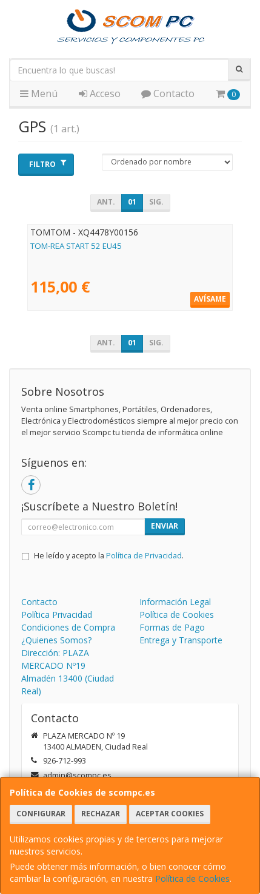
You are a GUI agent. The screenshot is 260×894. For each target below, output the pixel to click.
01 (132, 202)
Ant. (106, 202)
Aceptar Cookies (170, 813)
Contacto (168, 93)
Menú (39, 93)
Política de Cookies (192, 878)
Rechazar (100, 813)
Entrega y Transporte (180, 640)
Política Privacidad (56, 614)
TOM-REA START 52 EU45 (76, 245)
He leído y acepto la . (109, 555)
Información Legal (175, 602)
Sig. (156, 202)
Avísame (210, 299)
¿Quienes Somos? (56, 640)
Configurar (40, 813)
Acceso (100, 93)
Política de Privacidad (144, 555)
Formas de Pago (172, 627)
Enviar (164, 526)
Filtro (47, 164)
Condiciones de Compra (68, 627)
